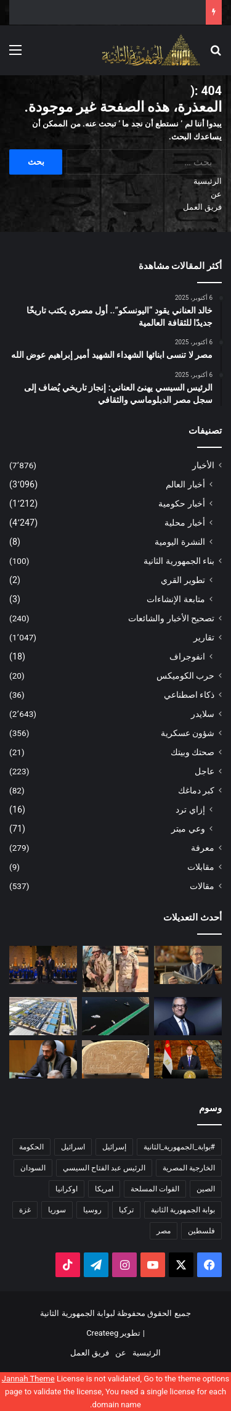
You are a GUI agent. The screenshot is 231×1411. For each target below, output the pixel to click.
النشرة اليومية (180, 542)
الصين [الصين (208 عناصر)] (206, 1189)
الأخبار (203, 465)
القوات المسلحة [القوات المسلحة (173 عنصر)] (155, 1189)
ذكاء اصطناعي (189, 695)
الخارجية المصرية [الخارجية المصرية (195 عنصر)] (189, 1168)
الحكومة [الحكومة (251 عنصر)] (31, 1147)
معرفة (202, 848)
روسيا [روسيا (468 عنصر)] (92, 1210)
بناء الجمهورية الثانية (179, 561)
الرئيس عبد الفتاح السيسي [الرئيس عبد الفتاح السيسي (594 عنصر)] (104, 1168)
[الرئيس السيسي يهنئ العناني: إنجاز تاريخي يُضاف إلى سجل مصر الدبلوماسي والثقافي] (43, 965)
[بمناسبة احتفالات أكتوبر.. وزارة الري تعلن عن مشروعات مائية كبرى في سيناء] (43, 1016)
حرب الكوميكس (185, 676)
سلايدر (202, 714)
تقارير (203, 637)
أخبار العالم (185, 484)
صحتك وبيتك (192, 752)
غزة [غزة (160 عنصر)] (25, 1210)
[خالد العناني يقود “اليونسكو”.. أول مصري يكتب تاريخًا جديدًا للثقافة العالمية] (188, 965)
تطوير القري (183, 580)
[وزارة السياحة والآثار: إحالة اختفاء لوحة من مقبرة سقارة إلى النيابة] (116, 1059)
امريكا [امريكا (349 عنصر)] (104, 1189)
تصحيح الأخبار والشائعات (171, 618)
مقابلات (200, 867)
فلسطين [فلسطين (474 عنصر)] (201, 1231)
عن (216, 194)
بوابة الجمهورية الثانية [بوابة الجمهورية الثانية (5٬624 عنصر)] (183, 1210)
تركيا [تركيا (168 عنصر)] (126, 1210)
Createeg (102, 1333)
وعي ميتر (188, 829)
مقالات (202, 886)
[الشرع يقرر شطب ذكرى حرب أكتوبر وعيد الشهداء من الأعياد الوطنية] (43, 1059)
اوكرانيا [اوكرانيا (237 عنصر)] (66, 1189)
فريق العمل (202, 207)
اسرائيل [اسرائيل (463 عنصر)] (73, 1147)
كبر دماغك (196, 790)
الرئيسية (207, 181)
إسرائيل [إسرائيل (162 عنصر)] (114, 1147)
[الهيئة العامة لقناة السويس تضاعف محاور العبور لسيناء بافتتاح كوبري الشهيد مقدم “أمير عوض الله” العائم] (116, 1016)
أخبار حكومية (181, 503)
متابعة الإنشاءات (176, 599)
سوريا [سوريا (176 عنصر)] (57, 1210)
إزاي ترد (190, 809)
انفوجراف (187, 656)
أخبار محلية (184, 523)
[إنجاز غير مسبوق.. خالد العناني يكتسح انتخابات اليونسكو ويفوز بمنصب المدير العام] (188, 1016)
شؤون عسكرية (187, 733)
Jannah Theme (28, 1378)
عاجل (204, 771)
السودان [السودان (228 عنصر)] (33, 1168)
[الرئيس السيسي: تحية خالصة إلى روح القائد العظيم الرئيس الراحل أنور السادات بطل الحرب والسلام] (188, 1059)
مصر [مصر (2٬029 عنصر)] (163, 1231)
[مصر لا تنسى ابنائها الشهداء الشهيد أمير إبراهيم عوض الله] (116, 969)
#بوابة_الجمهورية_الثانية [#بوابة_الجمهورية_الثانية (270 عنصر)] (179, 1147)
